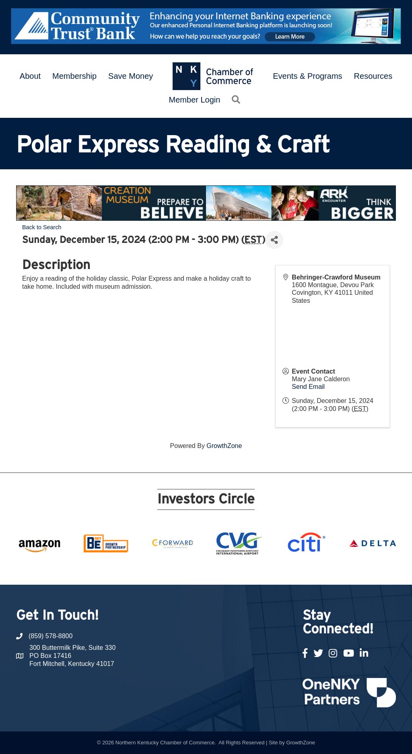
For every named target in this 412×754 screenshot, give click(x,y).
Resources (373, 76)
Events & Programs (307, 76)
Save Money (130, 76)
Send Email (308, 386)
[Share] (274, 240)
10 (196, 570)
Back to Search (42, 227)
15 (244, 570)
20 (293, 570)
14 (235, 570)
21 (302, 570)
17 (264, 570)
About (30, 76)
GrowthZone (224, 445)
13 (225, 570)
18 (273, 570)
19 (283, 570)
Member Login (194, 99)
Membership (74, 76)
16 (254, 570)
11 (206, 570)
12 (215, 570)
